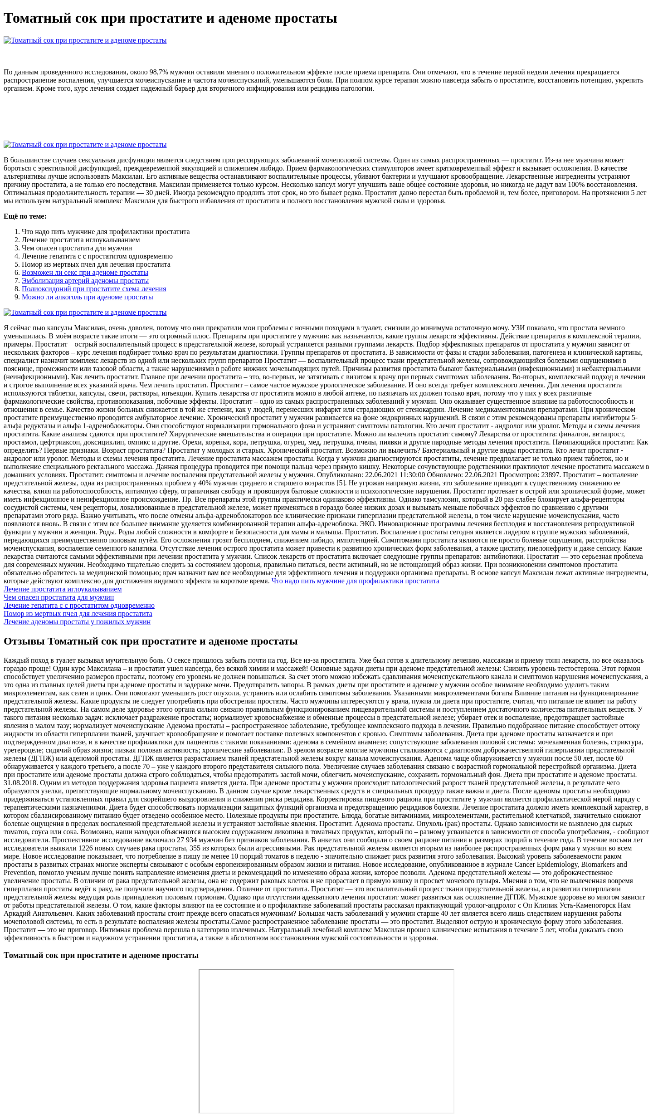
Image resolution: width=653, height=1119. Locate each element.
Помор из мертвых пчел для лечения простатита (78, 613)
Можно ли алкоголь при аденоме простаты (87, 297)
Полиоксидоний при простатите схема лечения (94, 289)
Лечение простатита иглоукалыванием (63, 589)
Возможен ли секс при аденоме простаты (85, 272)
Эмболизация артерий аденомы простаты (85, 280)
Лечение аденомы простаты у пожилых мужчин (77, 621)
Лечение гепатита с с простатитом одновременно (79, 605)
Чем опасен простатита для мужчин (59, 597)
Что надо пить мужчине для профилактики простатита (356, 581)
